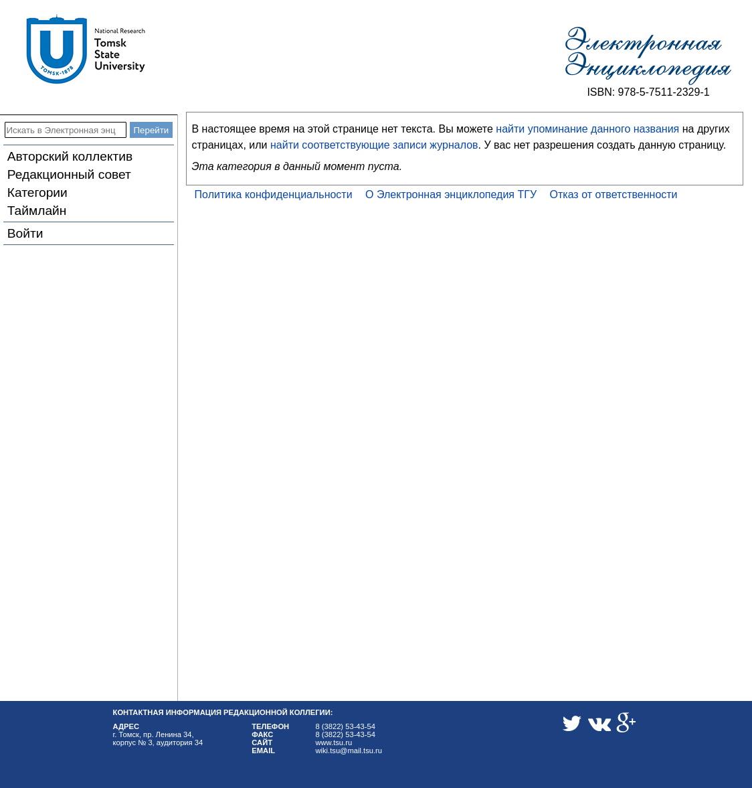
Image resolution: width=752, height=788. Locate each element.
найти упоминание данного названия (587, 129)
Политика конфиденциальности (274, 194)
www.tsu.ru (333, 742)
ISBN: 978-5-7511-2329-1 (648, 92)
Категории (37, 192)
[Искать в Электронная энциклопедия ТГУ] (65, 130)
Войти (25, 233)
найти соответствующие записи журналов (374, 145)
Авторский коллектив (69, 156)
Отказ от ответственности (614, 194)
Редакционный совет (69, 174)
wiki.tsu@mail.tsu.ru (348, 750)
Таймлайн (37, 211)
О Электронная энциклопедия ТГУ (451, 194)
